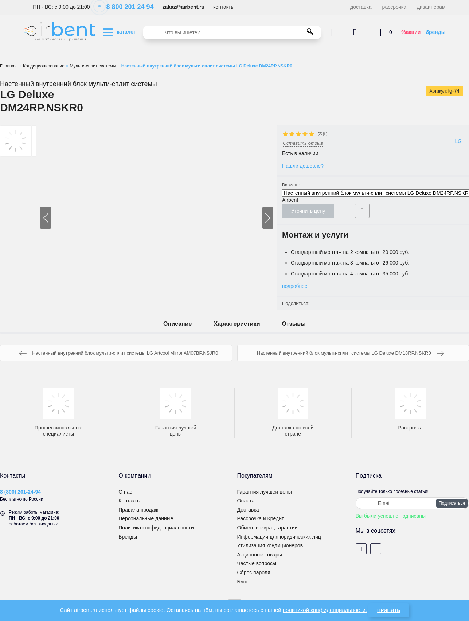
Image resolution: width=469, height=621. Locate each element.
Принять (388, 610)
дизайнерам (431, 7)
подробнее (295, 286)
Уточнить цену (308, 211)
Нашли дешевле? (303, 166)
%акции (411, 32)
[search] (232, 32)
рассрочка (394, 7)
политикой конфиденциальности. (325, 610)
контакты (224, 7)
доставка (361, 7)
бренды (435, 32)
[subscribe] (412, 503)
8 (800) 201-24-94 (20, 492)
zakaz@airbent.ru (183, 7)
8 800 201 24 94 (125, 7)
